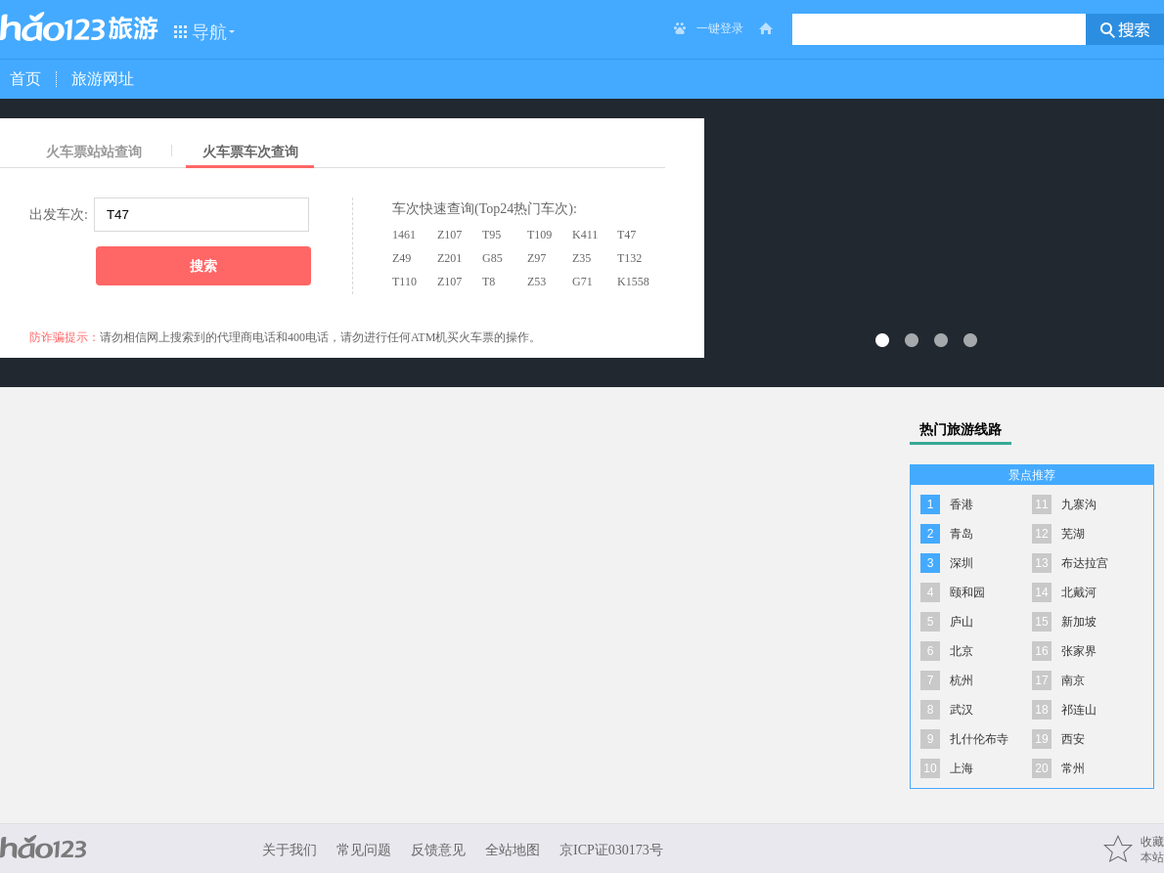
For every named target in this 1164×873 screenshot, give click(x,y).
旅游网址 (102, 78)
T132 (629, 258)
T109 (539, 234)
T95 (491, 234)
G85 (492, 258)
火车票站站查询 (94, 152)
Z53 (536, 281)
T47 (626, 234)
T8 (488, 281)
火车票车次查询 (250, 152)
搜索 (203, 266)
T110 (404, 281)
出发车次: (58, 214)
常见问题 (363, 850)
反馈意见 (438, 850)
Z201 (449, 258)
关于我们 (289, 850)
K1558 (633, 281)
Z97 (536, 258)
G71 (582, 281)
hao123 (53, 26)
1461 (404, 234)
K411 (585, 234)
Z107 (449, 234)
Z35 (581, 258)
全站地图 (512, 850)
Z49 (401, 258)
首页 (25, 78)
